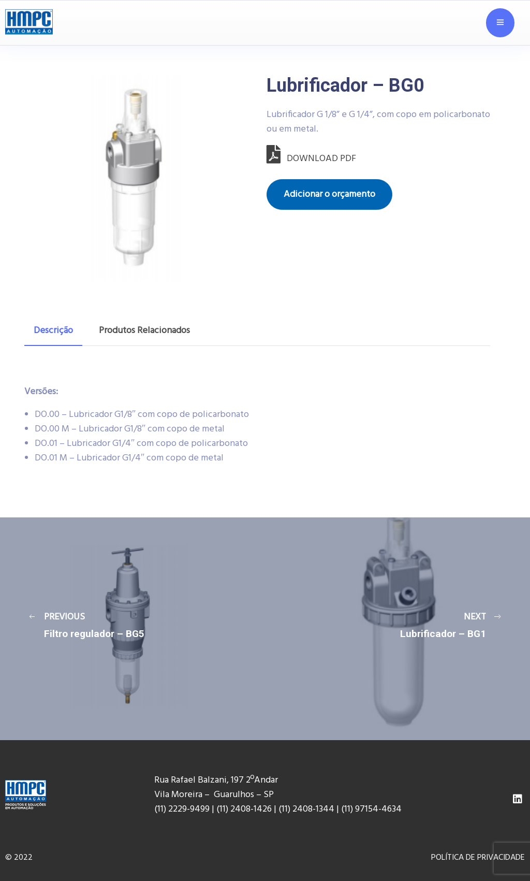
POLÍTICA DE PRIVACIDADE (478, 857)
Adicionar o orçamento (329, 194)
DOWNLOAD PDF (311, 158)
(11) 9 (350, 809)
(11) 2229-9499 (182, 809)
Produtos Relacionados (144, 330)
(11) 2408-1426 (244, 809)
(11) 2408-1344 (307, 809)
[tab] (53, 331)
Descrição (53, 330)
